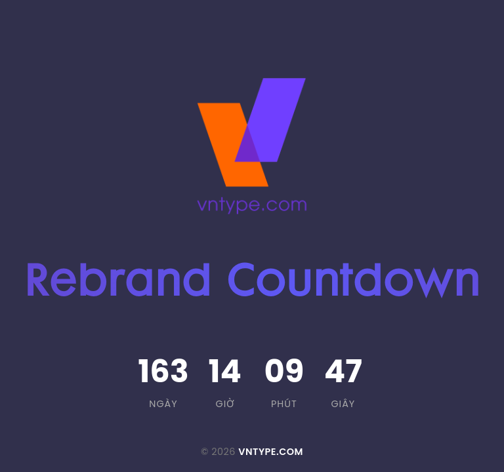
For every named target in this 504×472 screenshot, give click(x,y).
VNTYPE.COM (270, 451)
